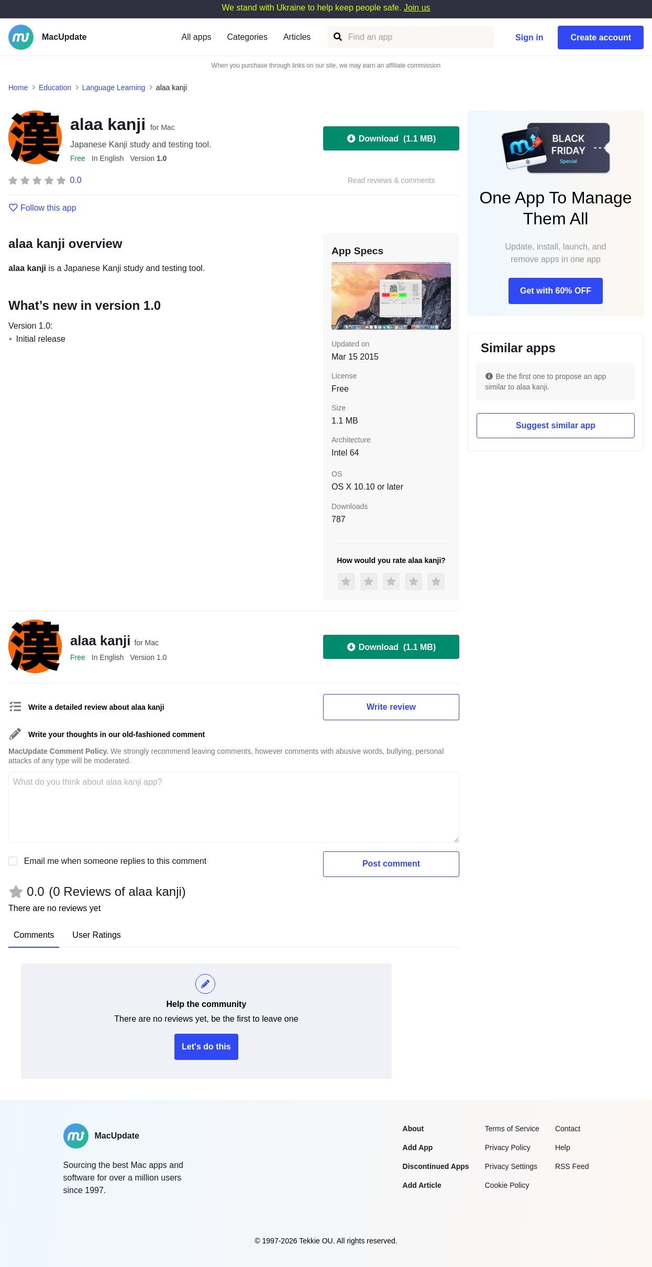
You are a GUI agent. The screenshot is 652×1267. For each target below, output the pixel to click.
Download (391, 138)
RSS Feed (572, 1166)
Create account (600, 37)
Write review (391, 706)
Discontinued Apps (436, 1166)
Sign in (529, 37)
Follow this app (42, 208)
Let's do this (206, 1046)
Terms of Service (512, 1128)
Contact (567, 1128)
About (413, 1128)
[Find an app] (337, 37)
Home (18, 87)
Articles (297, 36)
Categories (247, 36)
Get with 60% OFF (555, 290)
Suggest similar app (555, 425)
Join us (417, 7)
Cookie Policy (507, 1185)
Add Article (422, 1185)
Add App (418, 1147)
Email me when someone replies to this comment (115, 861)
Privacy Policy (508, 1147)
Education (55, 87)
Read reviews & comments (391, 180)
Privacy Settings (511, 1166)
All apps (197, 36)
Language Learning (114, 87)
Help (562, 1147)
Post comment (391, 863)
